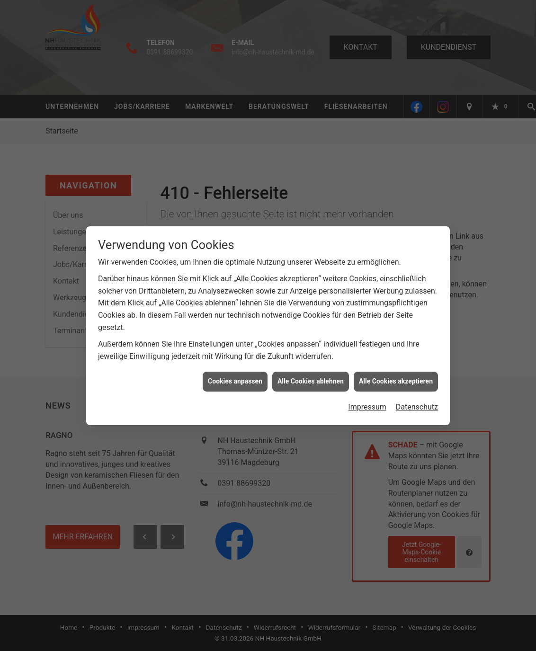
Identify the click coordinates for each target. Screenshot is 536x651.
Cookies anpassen (235, 377)
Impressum (367, 402)
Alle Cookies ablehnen (310, 377)
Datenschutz (417, 402)
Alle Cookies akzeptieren (396, 377)
